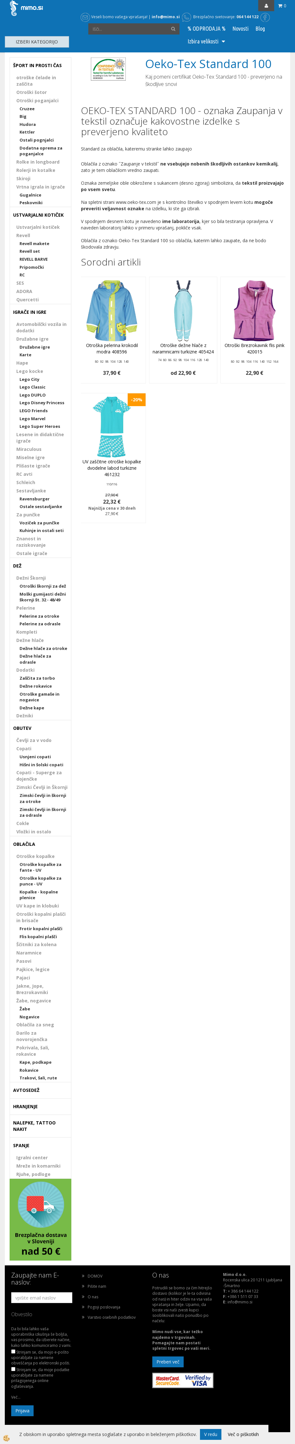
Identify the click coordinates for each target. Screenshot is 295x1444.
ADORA (24, 291)
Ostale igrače (31, 553)
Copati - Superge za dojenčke (39, 775)
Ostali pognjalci (37, 140)
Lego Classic (32, 387)
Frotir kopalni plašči (41, 928)
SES (20, 283)
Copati (23, 748)
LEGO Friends (34, 410)
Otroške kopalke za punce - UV (40, 881)
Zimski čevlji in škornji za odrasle (43, 812)
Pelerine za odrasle (40, 624)
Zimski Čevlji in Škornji (42, 787)
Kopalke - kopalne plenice (39, 895)
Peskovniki (31, 202)
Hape (22, 363)
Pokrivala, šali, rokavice (32, 1051)
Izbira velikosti (203, 41)
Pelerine (25, 608)
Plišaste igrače (33, 466)
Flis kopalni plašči (38, 936)
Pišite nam (97, 1286)
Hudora (28, 124)
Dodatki (25, 670)
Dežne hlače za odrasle (35, 659)
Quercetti (27, 300)
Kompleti (26, 632)
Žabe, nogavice (33, 1001)
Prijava (22, 1411)
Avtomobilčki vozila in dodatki (41, 327)
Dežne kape (32, 708)
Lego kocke (29, 371)
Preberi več (167, 1362)
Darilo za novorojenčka (31, 1036)
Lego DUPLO (33, 395)
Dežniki (24, 716)
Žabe (25, 1009)
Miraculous (29, 449)
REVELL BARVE (34, 259)
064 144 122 (247, 16)
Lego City (29, 379)
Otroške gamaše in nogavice (40, 697)
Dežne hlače (30, 640)
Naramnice (29, 953)
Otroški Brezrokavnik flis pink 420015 (254, 348)
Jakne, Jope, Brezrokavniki (32, 989)
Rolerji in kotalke (35, 170)
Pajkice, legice (33, 969)
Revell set (30, 251)
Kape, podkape (36, 1062)
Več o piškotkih (243, 1434)
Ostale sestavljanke (41, 506)
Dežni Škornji (31, 578)
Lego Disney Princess (42, 402)
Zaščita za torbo (37, 678)
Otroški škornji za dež (43, 586)
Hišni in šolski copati (41, 765)
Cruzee (27, 109)
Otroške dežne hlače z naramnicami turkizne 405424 (183, 348)
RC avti (24, 474)
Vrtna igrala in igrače (40, 187)
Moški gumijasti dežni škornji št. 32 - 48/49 (43, 597)
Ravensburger (35, 499)
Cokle (22, 823)
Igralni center (32, 1157)
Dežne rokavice (36, 686)
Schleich (25, 482)
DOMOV (95, 1276)
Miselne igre (30, 457)
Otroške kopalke (35, 856)
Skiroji (23, 178)
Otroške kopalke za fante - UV (40, 867)
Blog (260, 28)
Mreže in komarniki (38, 1166)
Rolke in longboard (38, 162)
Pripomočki (32, 267)
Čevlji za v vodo (34, 740)
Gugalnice (30, 195)
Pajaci (23, 978)
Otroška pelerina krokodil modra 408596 (112, 348)
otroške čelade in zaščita (36, 80)
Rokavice (29, 1070)
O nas (93, 1297)
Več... (15, 1397)
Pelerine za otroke (39, 616)
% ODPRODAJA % (206, 28)
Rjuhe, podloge (33, 1174)
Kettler (27, 132)
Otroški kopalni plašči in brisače (41, 917)
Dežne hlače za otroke (43, 648)
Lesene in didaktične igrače (40, 437)
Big (23, 116)
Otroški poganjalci (37, 100)
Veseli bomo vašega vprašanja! (114, 16)
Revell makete (34, 243)
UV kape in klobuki (37, 906)
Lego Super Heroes (40, 426)
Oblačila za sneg (35, 1025)
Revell (23, 235)
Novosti (240, 28)
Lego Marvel (32, 418)
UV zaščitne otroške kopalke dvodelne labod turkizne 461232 (112, 468)
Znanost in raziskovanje (31, 542)
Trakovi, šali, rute (38, 1078)
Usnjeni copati (35, 757)
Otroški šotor (31, 92)
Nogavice (29, 1017)
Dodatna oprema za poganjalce (41, 151)
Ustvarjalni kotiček (38, 227)
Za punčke (28, 515)
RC (22, 275)
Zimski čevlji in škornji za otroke (43, 798)
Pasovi (23, 961)
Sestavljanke (31, 491)
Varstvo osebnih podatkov (112, 1317)
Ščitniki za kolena (36, 944)
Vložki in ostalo (33, 832)
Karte (25, 355)
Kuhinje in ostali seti (42, 530)
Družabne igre (32, 339)
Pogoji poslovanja (104, 1307)
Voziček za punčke (39, 523)
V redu (210, 1434)
